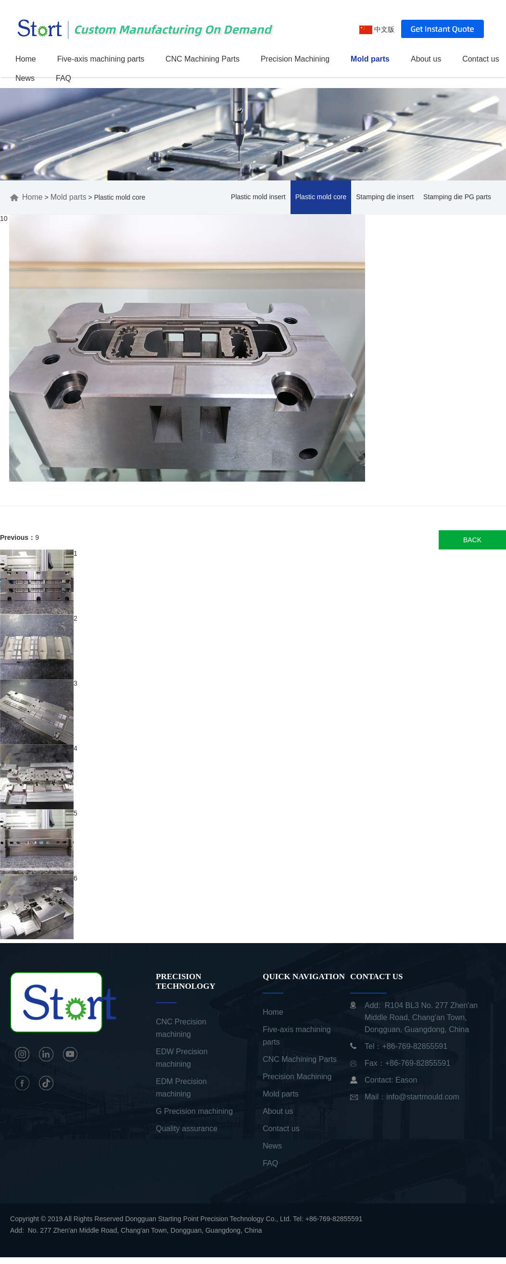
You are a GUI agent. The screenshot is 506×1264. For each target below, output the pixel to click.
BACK (472, 540)
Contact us (480, 59)
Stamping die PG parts (457, 197)
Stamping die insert (385, 197)
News (25, 78)
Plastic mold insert (258, 197)
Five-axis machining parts (100, 59)
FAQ (63, 78)
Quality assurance (186, 1128)
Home (25, 59)
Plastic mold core (321, 197)
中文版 (376, 29)
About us (426, 59)
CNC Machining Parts (202, 59)
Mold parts (370, 59)
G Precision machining (194, 1111)
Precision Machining (295, 59)
